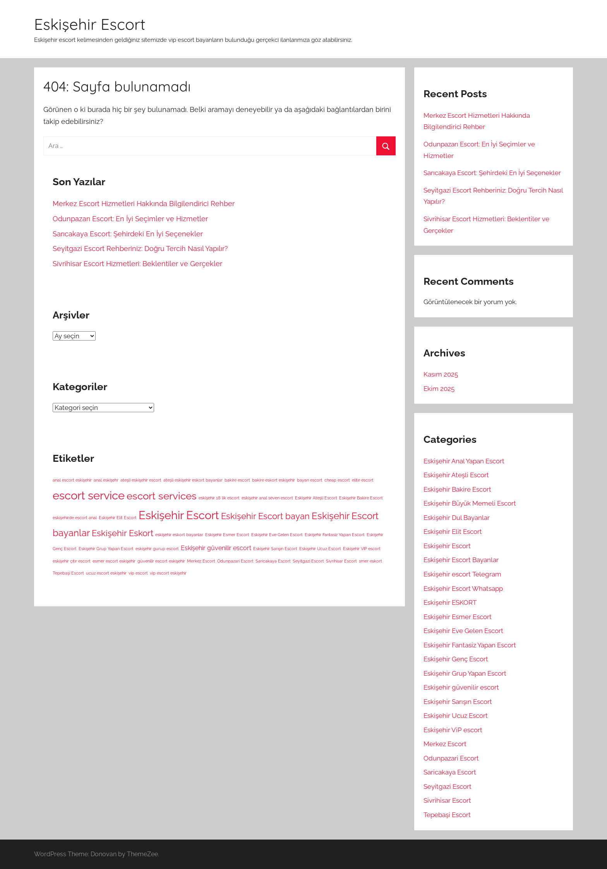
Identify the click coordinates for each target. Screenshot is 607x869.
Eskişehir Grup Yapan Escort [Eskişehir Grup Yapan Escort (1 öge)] (106, 548)
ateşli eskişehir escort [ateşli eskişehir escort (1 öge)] (140, 480)
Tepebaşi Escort (447, 815)
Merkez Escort (445, 744)
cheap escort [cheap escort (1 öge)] (337, 480)
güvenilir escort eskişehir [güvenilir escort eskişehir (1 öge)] (161, 561)
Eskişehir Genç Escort (456, 659)
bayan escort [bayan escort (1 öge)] (309, 480)
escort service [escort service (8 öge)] (89, 495)
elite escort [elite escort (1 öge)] (363, 480)
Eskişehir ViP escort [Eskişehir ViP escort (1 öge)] (362, 548)
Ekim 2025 (439, 388)
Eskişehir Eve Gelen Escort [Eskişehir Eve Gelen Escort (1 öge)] (277, 534)
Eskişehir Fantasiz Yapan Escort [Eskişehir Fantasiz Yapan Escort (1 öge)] (335, 534)
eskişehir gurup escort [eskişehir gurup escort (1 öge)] (157, 548)
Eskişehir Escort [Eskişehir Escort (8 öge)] (179, 515)
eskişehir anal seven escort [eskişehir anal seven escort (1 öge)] (267, 498)
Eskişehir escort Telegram (462, 574)
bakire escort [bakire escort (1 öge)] (237, 480)
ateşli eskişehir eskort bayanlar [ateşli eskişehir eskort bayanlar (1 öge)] (193, 480)
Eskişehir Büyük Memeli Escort (470, 503)
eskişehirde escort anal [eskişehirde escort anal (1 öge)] (75, 517)
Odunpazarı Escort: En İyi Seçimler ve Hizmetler (130, 219)
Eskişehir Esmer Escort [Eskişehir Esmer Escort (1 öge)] (227, 534)
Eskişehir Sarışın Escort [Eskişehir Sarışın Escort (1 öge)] (275, 548)
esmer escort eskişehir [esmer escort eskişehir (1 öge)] (114, 561)
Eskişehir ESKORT (450, 602)
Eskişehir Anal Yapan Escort (464, 461)
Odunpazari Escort (451, 758)
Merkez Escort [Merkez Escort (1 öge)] (201, 561)
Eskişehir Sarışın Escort (458, 702)
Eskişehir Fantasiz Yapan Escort (470, 645)
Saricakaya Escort (450, 772)
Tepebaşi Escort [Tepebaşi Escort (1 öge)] (68, 573)
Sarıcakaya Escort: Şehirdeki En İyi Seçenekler (128, 234)
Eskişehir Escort (90, 24)
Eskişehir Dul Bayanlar (457, 517)
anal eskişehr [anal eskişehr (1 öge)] (106, 480)
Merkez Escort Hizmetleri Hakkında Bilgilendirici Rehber (144, 204)
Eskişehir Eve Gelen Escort (463, 631)
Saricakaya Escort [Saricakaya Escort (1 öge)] (273, 561)
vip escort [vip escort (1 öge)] (138, 573)
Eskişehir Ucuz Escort (456, 715)
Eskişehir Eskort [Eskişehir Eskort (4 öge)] (122, 533)
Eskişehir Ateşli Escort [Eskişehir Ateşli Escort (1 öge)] (316, 498)
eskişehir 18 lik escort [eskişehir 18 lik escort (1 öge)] (219, 498)
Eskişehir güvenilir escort (461, 687)
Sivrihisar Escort (447, 800)
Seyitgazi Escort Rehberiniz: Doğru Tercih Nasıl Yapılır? (140, 248)
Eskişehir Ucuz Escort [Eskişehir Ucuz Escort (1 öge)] (320, 548)
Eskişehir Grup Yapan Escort (465, 673)
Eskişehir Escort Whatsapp (463, 588)
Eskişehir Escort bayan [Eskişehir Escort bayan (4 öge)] (265, 516)
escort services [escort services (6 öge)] (162, 496)
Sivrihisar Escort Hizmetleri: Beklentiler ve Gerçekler (137, 264)
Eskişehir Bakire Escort (457, 489)
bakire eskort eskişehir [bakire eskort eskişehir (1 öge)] (273, 480)
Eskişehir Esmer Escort (458, 617)
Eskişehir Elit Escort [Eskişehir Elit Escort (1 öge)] (118, 517)
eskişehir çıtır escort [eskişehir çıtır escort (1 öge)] (72, 561)
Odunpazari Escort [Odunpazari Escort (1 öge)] (235, 561)
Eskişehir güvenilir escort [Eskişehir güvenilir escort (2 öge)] (216, 548)
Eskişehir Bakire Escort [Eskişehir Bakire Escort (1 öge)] (361, 498)
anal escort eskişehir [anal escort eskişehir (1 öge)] (72, 480)
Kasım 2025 (441, 374)
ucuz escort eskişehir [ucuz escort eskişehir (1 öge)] (106, 573)
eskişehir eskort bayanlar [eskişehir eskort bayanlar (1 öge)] (179, 534)
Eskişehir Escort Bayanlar (461, 560)
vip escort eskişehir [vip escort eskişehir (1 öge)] (168, 573)
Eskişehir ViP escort (453, 730)
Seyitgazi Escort (448, 786)
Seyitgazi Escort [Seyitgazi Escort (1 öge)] (308, 561)
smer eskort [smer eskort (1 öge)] (370, 561)
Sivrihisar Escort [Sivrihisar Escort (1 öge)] (341, 561)
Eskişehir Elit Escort (453, 531)
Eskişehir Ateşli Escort (456, 475)
